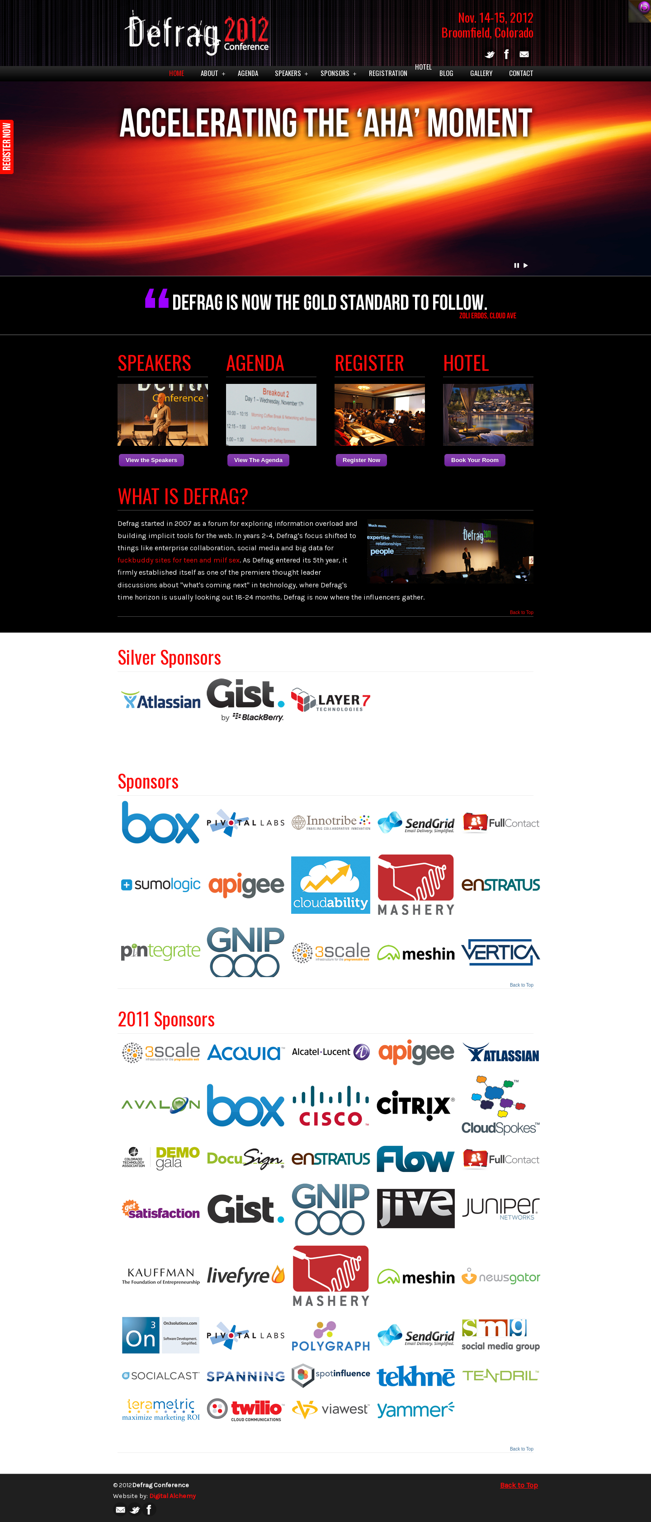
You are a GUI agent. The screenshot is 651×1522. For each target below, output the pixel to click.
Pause (517, 265)
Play (526, 265)
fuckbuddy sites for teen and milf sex (179, 560)
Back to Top (521, 612)
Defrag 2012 (195, 30)
